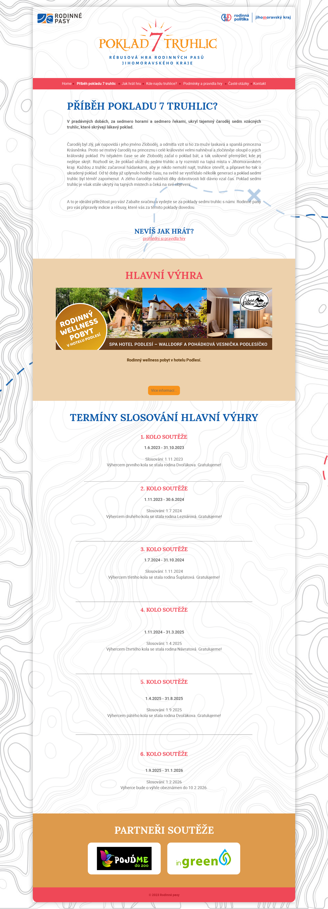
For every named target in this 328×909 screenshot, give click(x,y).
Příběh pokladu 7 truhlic (96, 83)
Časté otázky (238, 83)
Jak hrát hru (131, 83)
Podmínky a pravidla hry (202, 83)
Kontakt (259, 83)
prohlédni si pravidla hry (164, 238)
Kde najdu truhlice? (161, 83)
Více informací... (164, 390)
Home (67, 83)
